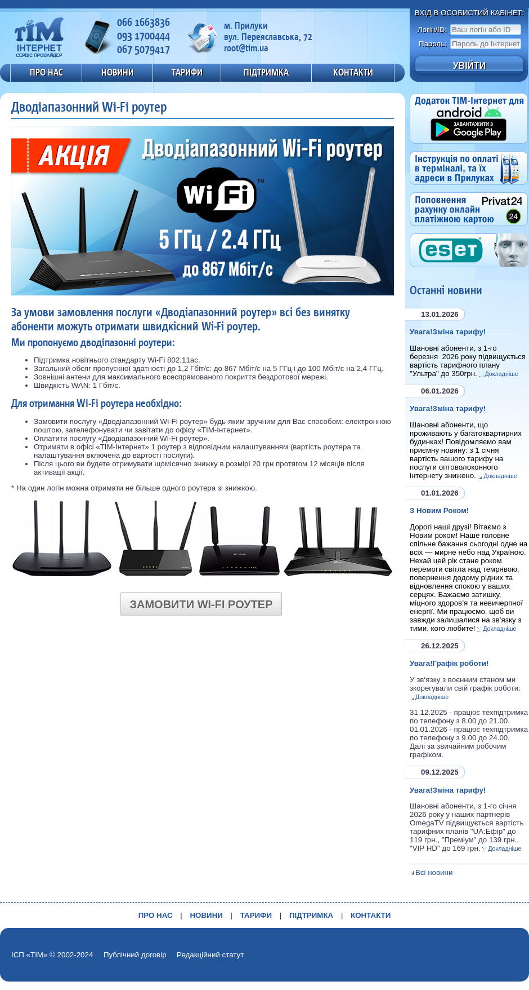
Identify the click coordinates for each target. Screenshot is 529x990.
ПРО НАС (46, 72)
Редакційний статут (210, 955)
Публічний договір (135, 955)
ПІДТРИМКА (266, 72)
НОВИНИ (117, 72)
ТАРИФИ (187, 72)
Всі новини (433, 872)
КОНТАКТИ (353, 72)
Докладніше (501, 373)
